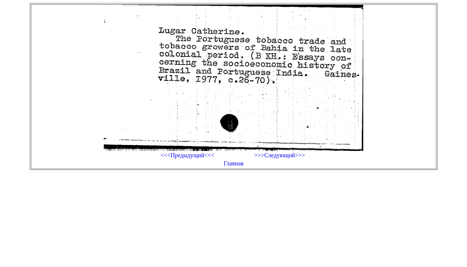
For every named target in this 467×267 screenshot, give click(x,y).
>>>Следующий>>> (279, 155)
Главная (233, 163)
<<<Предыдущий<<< (187, 155)
